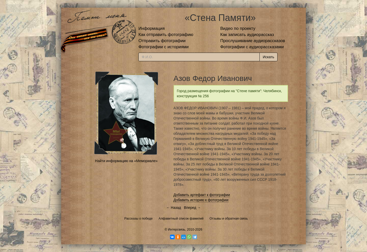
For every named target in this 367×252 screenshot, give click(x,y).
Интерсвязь (176, 229)
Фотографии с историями (163, 46)
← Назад (173, 208)
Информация (151, 28)
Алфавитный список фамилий (181, 218)
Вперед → (192, 208)
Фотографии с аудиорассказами (252, 46)
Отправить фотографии (162, 40)
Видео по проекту (237, 28)
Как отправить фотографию (165, 34)
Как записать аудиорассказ (247, 34)
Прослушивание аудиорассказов (252, 40)
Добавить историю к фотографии (201, 200)
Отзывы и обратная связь (228, 218)
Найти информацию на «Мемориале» (126, 161)
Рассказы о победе (138, 218)
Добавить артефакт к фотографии (202, 195)
